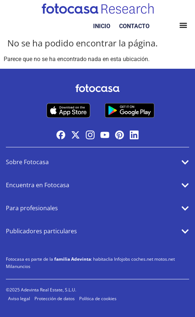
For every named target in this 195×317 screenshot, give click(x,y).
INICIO (101, 26)
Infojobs (122, 259)
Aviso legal (19, 298)
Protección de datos (54, 298)
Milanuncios (18, 266)
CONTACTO (134, 26)
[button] (183, 26)
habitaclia (103, 259)
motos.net (164, 259)
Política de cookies (98, 298)
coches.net (142, 259)
